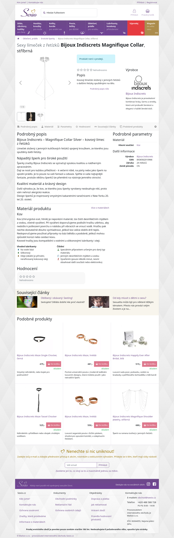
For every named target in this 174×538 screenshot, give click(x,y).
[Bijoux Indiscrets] (141, 82)
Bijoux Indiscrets (136, 93)
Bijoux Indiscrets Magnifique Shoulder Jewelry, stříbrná (133, 418)
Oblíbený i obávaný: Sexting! (57, 298)
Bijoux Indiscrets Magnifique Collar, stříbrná (78, 38)
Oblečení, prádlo (96, 29)
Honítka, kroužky (40, 28)
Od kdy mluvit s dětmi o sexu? (129, 298)
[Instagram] (148, 484)
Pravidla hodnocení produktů (101, 518)
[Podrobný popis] (27, 126)
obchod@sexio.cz (147, 497)
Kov (138, 145)
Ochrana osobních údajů (68, 510)
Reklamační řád (63, 504)
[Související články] (105, 126)
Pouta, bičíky (77, 29)
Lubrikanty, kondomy (117, 28)
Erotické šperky (48, 38)
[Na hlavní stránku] (18, 38)
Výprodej (137, 28)
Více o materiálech (100, 207)
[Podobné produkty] (131, 126)
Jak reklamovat (99, 504)
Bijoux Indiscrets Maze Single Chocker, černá (37, 357)
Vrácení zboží (98, 510)
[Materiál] (47, 126)
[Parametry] (64, 126)
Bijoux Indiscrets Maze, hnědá (80, 355)
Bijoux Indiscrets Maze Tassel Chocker (37, 416)
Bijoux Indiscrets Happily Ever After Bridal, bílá (131, 357)
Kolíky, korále (57, 28)
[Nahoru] (155, 126)
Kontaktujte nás (36, 2)
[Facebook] (154, 484)
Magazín (153, 28)
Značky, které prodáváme (32, 516)
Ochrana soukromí (29, 510)
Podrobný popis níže (99, 88)
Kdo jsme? (21, 2)
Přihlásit (140, 2)
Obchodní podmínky (66, 498)
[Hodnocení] (82, 126)
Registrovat (152, 2)
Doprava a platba (100, 498)
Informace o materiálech (32, 521)
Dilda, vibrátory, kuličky (24, 28)
